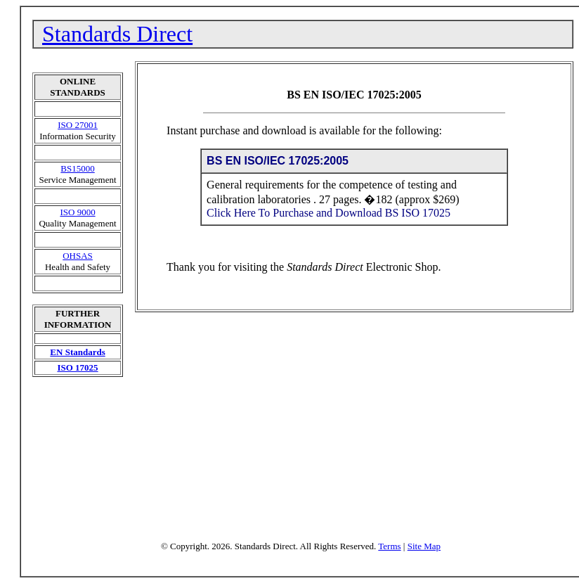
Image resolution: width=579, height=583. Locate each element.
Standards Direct (117, 33)
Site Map (424, 546)
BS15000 (77, 168)
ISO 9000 (77, 212)
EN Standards (77, 352)
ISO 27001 (78, 125)
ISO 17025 (77, 367)
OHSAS (78, 255)
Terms (389, 546)
